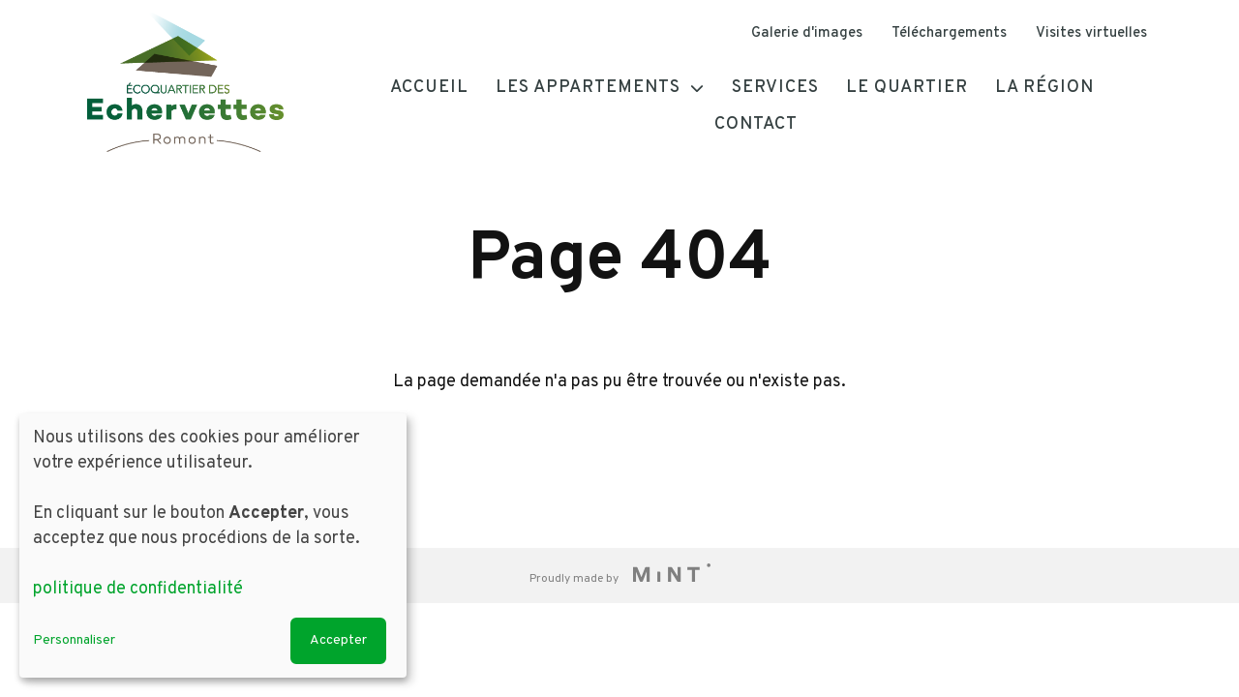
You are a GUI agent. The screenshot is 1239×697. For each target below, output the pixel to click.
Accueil (429, 87)
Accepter (338, 640)
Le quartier (907, 87)
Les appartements (588, 87)
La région (1044, 87)
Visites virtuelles (1091, 33)
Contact (756, 124)
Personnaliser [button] (74, 640)
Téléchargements (949, 33)
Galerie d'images (806, 33)
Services (775, 87)
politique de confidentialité (138, 589)
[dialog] (213, 545)
